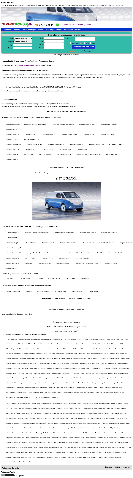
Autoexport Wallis (8, 2)
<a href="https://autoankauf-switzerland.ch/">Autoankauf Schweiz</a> (66, 238)
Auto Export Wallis (20, 476)
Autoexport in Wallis (34, 5)
